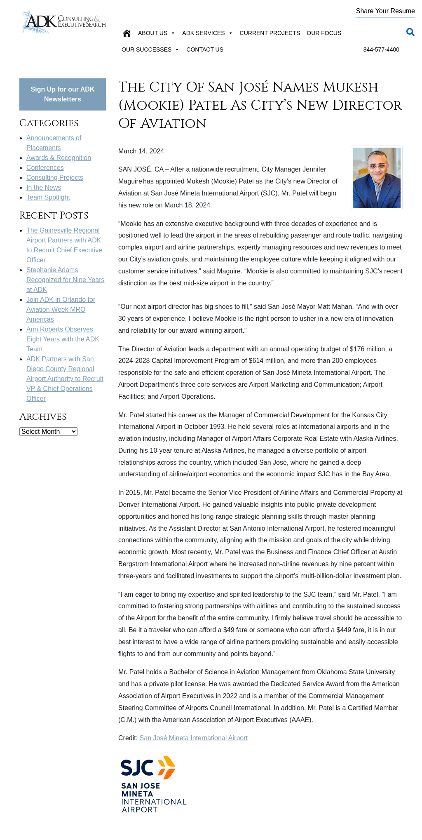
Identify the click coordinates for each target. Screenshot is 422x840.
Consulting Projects (54, 177)
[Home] (126, 33)
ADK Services (207, 33)
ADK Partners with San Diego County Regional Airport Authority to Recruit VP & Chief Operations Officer (64, 378)
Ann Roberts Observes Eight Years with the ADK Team (62, 339)
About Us (157, 33)
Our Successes (151, 49)
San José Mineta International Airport (194, 737)
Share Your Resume (385, 10)
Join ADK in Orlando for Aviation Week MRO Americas (60, 309)
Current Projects (270, 33)
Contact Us (204, 49)
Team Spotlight (48, 197)
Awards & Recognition (58, 157)
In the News (43, 187)
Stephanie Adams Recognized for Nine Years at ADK (65, 279)
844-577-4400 (381, 49)
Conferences (45, 167)
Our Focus (324, 33)
